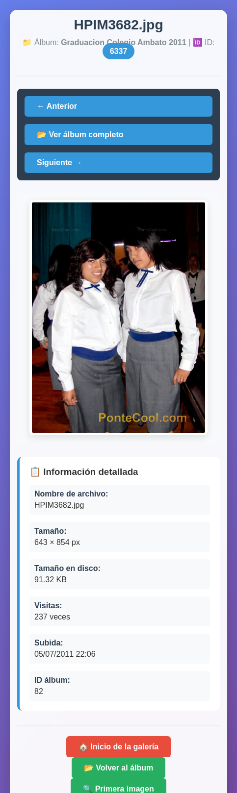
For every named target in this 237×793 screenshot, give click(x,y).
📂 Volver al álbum (119, 768)
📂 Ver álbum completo (80, 134)
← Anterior (57, 106)
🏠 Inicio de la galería (118, 747)
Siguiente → (59, 162)
